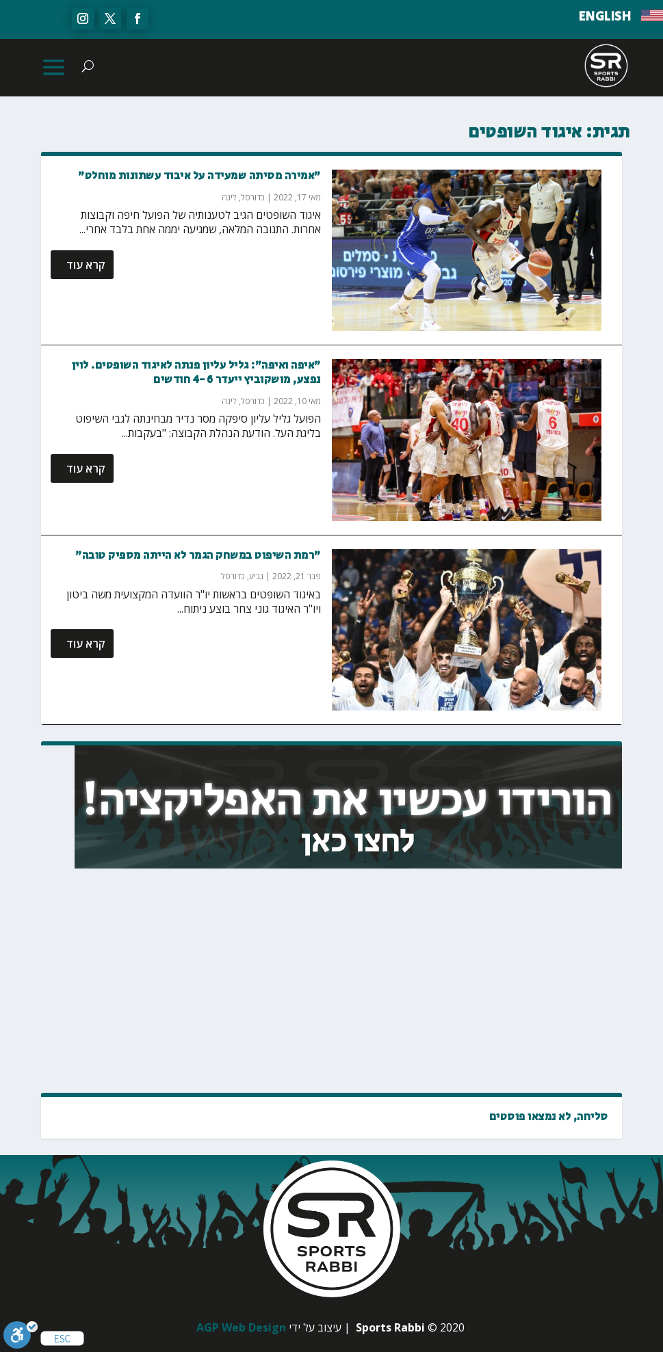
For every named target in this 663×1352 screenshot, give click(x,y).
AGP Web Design (241, 1327)
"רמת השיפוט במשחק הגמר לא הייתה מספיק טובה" (198, 556)
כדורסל (253, 197)
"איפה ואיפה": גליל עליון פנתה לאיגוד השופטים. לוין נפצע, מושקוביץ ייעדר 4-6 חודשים (196, 373)
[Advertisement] (502, 981)
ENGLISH (605, 17)
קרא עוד (85, 264)
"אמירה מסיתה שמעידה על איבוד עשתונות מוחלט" (199, 176)
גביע (256, 576)
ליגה (229, 197)
